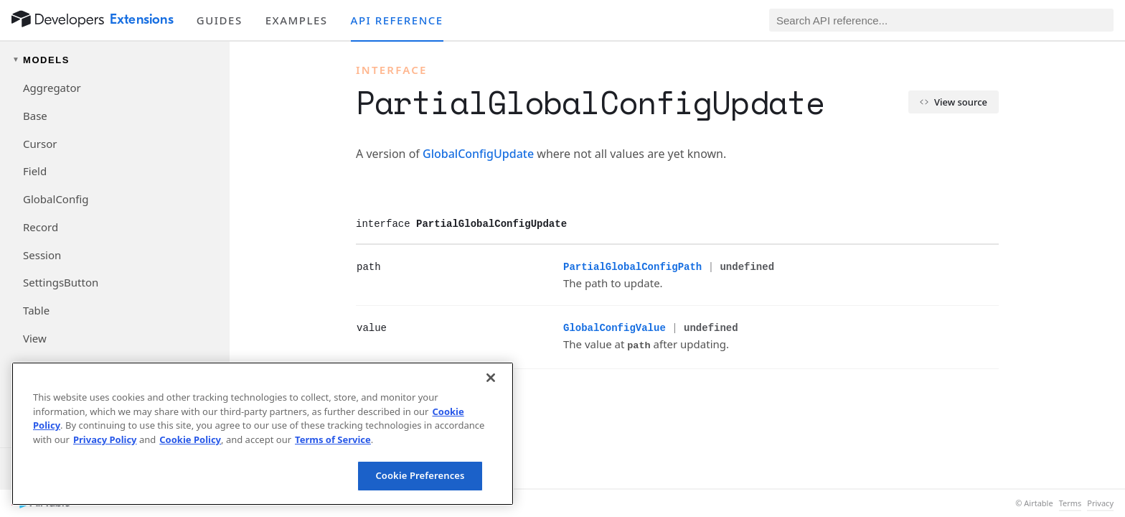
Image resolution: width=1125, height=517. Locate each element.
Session (42, 255)
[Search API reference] (941, 20)
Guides (220, 20)
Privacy (1100, 503)
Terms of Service (333, 439)
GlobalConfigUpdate (478, 154)
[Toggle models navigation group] (115, 60)
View (35, 338)
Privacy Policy (105, 439)
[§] (345, 266)
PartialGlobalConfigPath (632, 267)
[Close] (491, 377)
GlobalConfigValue (614, 328)
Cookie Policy (190, 439)
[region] (262, 434)
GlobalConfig (55, 199)
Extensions (142, 19)
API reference (397, 20)
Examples (296, 20)
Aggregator (52, 87)
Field (35, 171)
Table (36, 310)
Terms (1070, 503)
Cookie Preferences (419, 475)
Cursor (40, 143)
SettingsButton (60, 282)
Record (40, 227)
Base (35, 115)
